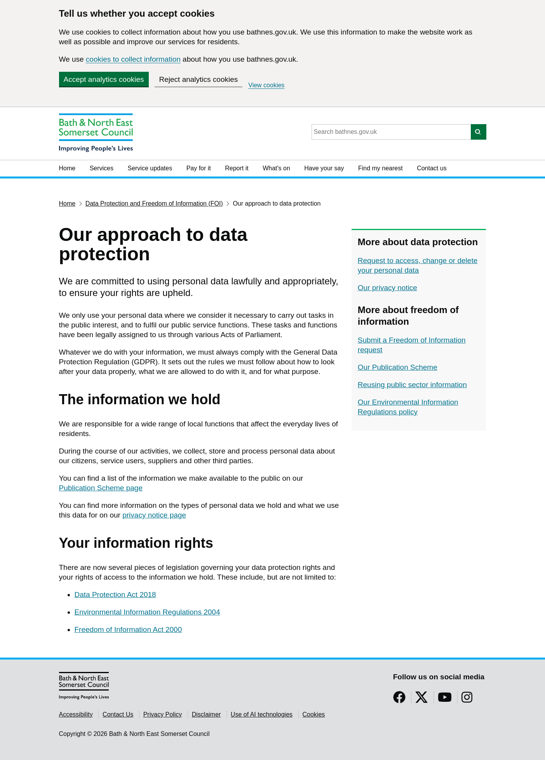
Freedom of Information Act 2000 (128, 629)
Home (67, 168)
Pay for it (198, 168)
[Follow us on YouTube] (445, 699)
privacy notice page (154, 515)
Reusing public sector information (412, 385)
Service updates (149, 168)
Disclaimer (206, 714)
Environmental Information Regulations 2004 (147, 612)
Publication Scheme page (101, 488)
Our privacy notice (387, 288)
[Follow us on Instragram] (466, 699)
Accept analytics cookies (104, 79)
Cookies (314, 714)
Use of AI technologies (262, 714)
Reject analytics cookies (198, 79)
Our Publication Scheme (397, 367)
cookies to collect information (133, 59)
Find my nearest (380, 168)
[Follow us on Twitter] (421, 699)
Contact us (431, 168)
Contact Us (118, 714)
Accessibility (76, 714)
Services (101, 168)
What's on (276, 168)
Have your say (324, 168)
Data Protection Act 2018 (115, 594)
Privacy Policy (162, 714)
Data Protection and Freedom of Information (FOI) (154, 203)
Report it (236, 168)
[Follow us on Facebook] (399, 699)
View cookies (266, 85)
